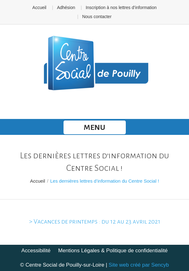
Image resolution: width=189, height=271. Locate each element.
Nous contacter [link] (96, 16)
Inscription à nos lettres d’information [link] (121, 7)
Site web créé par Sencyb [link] (139, 265)
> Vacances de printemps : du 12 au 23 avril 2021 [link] (94, 221)
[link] (95, 63)
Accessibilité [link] (36, 251)
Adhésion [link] (66, 7)
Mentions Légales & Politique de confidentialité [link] (113, 251)
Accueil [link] (39, 7)
